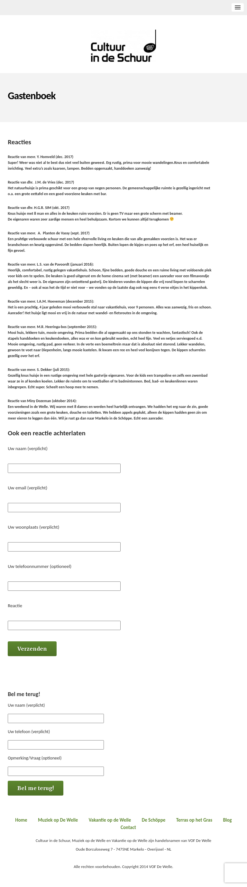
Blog (227, 820)
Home (21, 820)
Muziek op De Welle (58, 820)
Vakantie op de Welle (110, 820)
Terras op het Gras (194, 820)
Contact (128, 827)
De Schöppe (154, 820)
